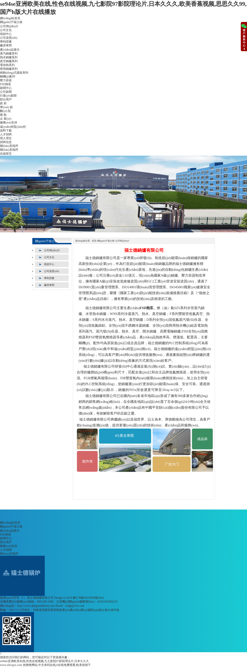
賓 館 (3, 114)
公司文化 (6, 30)
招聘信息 (6, 142)
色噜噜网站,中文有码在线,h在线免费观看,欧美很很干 (57, 664)
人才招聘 (6, 134)
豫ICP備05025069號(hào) (88, 597)
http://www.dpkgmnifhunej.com (36, 605)
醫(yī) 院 (5, 111)
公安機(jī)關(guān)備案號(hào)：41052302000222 (86, 601)
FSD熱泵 (5, 84)
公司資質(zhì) (8, 37)
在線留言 (6, 153)
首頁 (94, 241)
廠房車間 (6, 45)
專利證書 (6, 41)
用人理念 (6, 138)
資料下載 (6, 130)
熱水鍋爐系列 (9, 57)
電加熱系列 (7, 64)
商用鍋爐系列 (9, 68)
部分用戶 (6, 99)
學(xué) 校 (6, 107)
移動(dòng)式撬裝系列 (14, 72)
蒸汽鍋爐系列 (9, 53)
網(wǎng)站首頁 (10, 18)
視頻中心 (6, 33)
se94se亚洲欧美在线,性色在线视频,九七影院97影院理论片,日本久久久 (44, 661)
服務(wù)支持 (8, 122)
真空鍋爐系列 (9, 61)
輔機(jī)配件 (7, 76)
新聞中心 (6, 88)
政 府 (3, 103)
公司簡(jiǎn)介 (9, 26)
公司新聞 (6, 91)
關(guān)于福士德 (11, 22)
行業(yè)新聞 (8, 95)
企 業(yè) (5, 118)
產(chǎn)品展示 (10, 49)
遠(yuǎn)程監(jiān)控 (13, 126)
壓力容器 (6, 80)
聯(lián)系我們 (9, 145)
